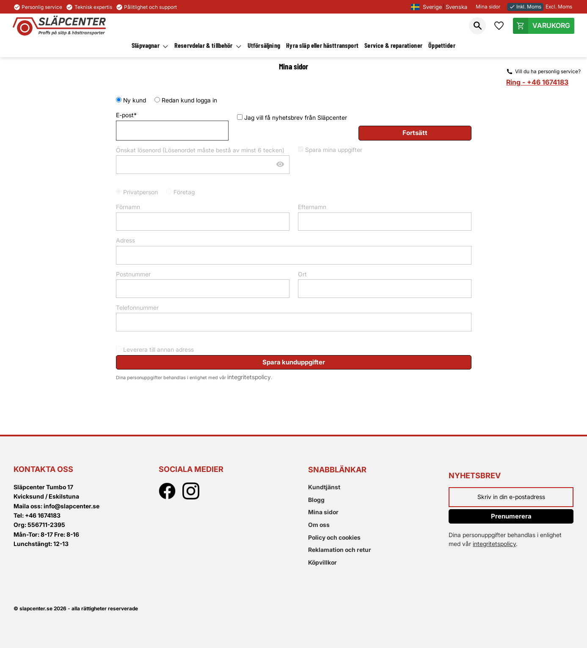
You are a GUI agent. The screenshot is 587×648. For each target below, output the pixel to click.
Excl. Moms (559, 6)
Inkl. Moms (525, 6)
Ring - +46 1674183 (537, 82)
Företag (184, 192)
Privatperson (140, 192)
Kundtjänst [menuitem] (324, 487)
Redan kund (189, 100)
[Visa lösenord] (280, 165)
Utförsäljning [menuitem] (264, 45)
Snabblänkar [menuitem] (337, 469)
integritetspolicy (249, 377)
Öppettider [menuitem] (441, 45)
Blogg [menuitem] (316, 499)
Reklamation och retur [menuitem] (339, 549)
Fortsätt (414, 133)
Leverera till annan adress (158, 349)
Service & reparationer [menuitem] (393, 45)
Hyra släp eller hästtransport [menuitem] (322, 45)
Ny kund (134, 100)
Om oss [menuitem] (319, 524)
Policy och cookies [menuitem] (334, 537)
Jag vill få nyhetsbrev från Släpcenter (295, 117)
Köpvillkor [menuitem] (322, 562)
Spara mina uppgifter (333, 149)
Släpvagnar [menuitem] (146, 45)
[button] (477, 25)
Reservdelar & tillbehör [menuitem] (203, 45)
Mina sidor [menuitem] (323, 512)
